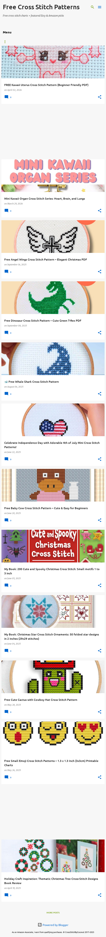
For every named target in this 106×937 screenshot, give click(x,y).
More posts (53, 912)
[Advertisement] (53, 131)
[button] (99, 97)
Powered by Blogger (53, 925)
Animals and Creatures (46, 41)
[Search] (92, 7)
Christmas (73, 41)
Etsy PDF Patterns (13, 41)
